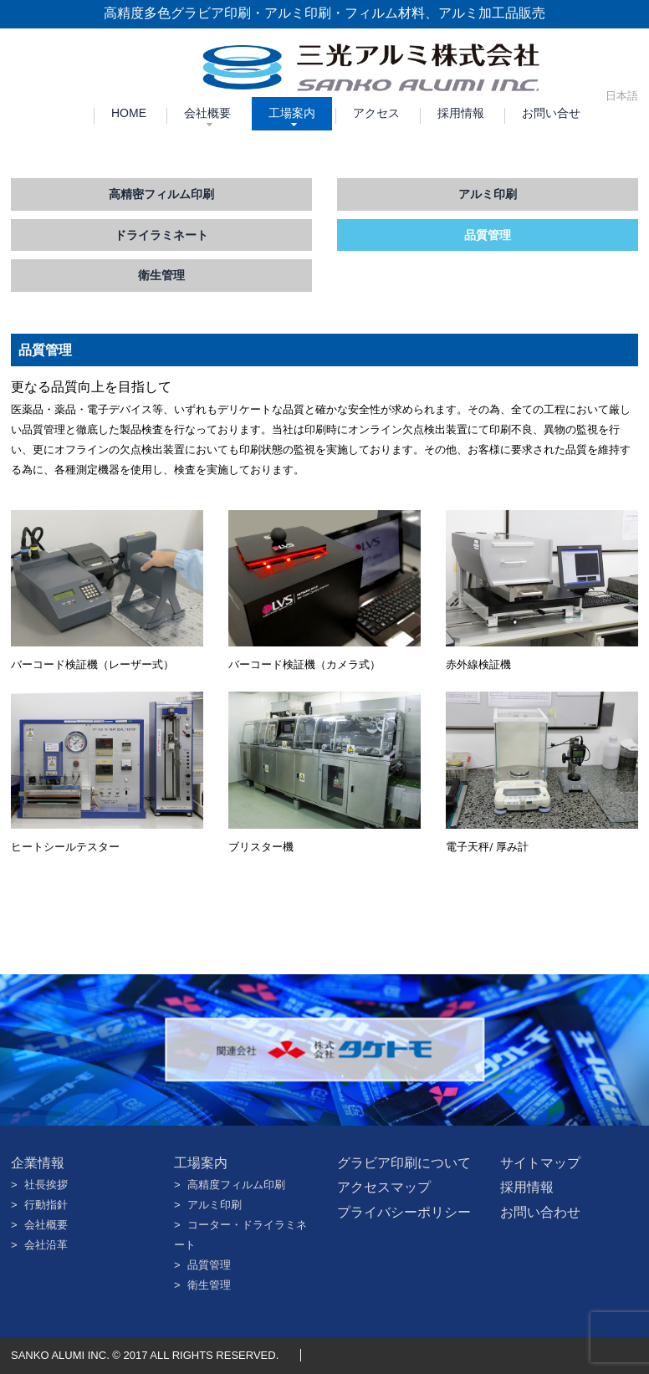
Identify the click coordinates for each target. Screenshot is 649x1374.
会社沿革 (46, 1245)
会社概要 (207, 113)
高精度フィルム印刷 (236, 1184)
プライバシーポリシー (404, 1212)
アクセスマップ (384, 1187)
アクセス (376, 113)
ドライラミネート (161, 235)
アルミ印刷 (487, 194)
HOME (128, 113)
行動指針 (46, 1204)
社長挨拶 (46, 1184)
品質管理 (487, 235)
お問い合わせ (540, 1212)
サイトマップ (540, 1163)
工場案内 (291, 113)
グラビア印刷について (404, 1163)
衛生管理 (161, 275)
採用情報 (460, 113)
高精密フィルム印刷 (161, 194)
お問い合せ (551, 113)
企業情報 (37, 1163)
